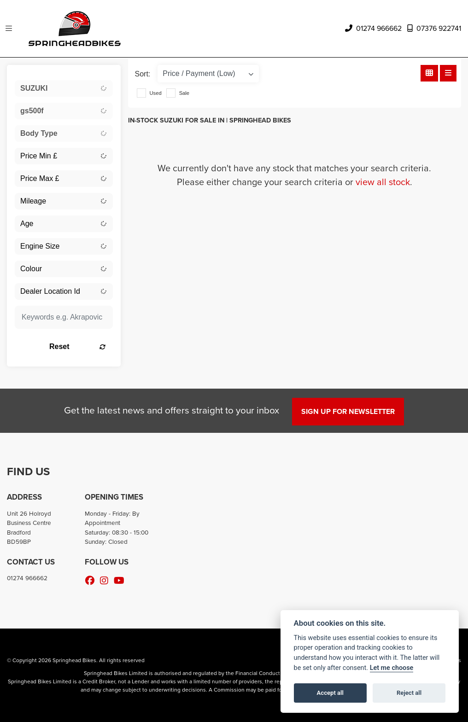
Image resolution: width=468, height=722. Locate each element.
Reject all (409, 692)
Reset (77, 346)
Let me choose (392, 668)
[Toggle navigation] (9, 29)
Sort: (143, 74)
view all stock (383, 182)
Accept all (330, 692)
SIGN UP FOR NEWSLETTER (348, 411)
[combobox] (64, 88)
